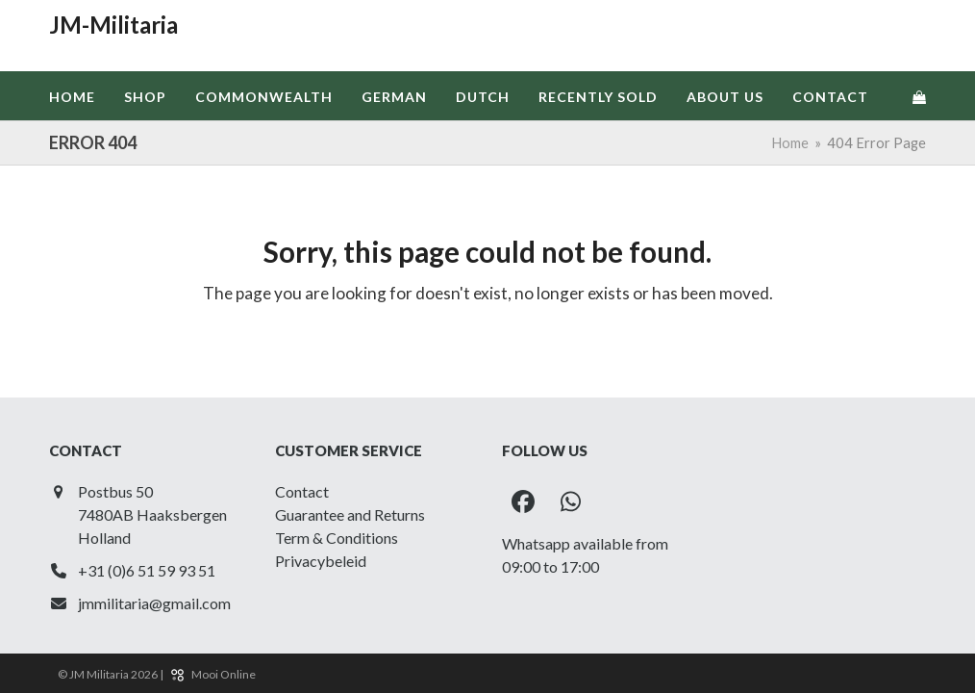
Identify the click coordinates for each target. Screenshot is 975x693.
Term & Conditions (336, 537)
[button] (919, 96)
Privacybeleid (320, 561)
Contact (302, 491)
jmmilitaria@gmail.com (154, 603)
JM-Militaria (113, 24)
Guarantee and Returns (350, 514)
